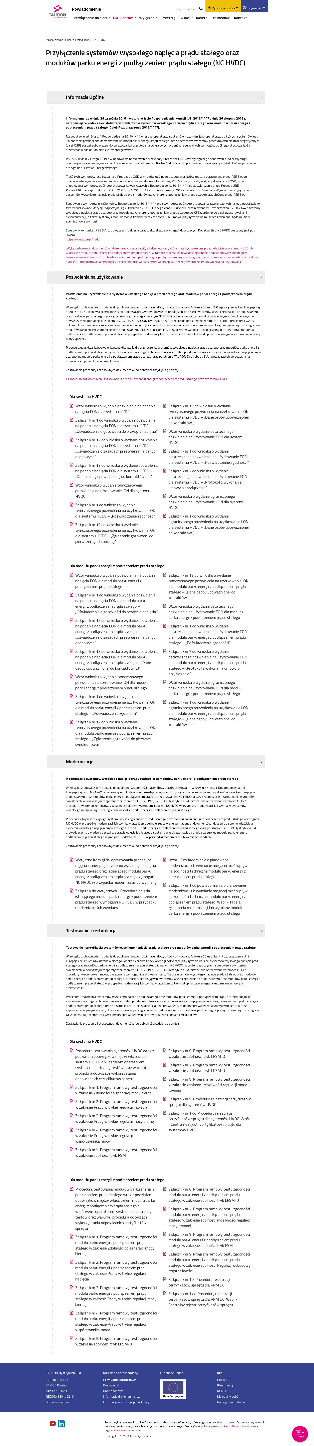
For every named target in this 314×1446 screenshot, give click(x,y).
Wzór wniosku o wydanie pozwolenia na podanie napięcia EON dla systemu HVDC (115, 408)
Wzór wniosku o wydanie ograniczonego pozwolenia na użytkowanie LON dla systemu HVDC (206, 502)
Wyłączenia (148, 17)
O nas (185, 17)
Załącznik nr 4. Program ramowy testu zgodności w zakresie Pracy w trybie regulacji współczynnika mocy (116, 1135)
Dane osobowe (113, 1390)
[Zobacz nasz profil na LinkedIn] (61, 1424)
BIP (219, 1372)
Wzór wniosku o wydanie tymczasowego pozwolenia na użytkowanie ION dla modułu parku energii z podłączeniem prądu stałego (111, 682)
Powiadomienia (86, 9)
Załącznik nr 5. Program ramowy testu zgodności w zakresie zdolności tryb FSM (116, 1152)
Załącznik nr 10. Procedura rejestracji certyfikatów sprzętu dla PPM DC (199, 1282)
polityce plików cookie (214, 1426)
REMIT (221, 1390)
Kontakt (240, 17)
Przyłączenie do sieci (90, 17)
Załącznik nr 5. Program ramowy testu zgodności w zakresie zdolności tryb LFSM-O (116, 1341)
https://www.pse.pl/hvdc (82, 239)
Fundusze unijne (171, 1372)
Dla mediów (221, 17)
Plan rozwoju (225, 1385)
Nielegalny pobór (228, 1396)
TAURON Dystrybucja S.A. (64, 1372)
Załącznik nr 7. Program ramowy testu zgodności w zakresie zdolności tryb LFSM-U (209, 1067)
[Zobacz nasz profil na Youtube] (53, 1424)
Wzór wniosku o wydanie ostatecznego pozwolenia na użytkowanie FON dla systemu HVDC (206, 437)
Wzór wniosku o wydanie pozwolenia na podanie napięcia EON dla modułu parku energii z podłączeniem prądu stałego (115, 580)
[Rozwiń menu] (108, 17)
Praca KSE (224, 1379)
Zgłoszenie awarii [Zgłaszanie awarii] (226, 8)
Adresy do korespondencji (121, 1372)
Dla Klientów (123, 17)
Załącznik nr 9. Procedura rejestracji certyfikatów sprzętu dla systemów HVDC (209, 1101)
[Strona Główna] (57, 11)
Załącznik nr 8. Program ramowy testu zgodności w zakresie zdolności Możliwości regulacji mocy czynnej (209, 1084)
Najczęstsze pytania (231, 1402)
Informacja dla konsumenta (121, 1396)
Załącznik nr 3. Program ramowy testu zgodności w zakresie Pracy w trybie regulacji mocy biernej (116, 1118)
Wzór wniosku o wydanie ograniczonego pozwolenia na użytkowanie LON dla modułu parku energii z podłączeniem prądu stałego (205, 688)
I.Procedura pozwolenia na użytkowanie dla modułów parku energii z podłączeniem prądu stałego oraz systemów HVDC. (147, 378)
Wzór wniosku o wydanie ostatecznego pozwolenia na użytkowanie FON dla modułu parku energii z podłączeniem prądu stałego (205, 611)
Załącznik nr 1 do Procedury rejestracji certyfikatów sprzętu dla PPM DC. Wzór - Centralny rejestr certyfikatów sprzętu (203, 1299)
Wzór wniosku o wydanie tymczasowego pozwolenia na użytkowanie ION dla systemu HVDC (112, 490)
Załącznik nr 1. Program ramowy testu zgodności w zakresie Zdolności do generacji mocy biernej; (116, 1090)
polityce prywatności (241, 1426)
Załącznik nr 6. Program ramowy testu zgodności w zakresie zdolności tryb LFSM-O (209, 1053)
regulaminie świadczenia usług (123, 1430)
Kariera (201, 17)
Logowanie (257, 8)
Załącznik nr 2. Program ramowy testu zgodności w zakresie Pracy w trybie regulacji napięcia (116, 1104)
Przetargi (169, 17)
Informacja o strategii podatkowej (126, 1402)
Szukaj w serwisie (201, 9)
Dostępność (111, 1385)
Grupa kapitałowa (57, 1402)
